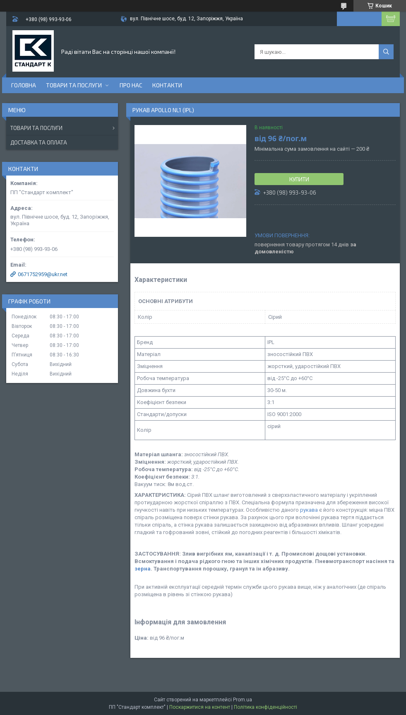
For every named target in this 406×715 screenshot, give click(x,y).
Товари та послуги (74, 85)
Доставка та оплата (38, 142)
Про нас (131, 85)
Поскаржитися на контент (199, 707)
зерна (143, 569)
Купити (299, 179)
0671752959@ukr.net (42, 274)
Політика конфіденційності (265, 707)
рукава (309, 510)
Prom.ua (242, 700)
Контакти (167, 85)
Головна (23, 85)
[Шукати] (386, 51)
